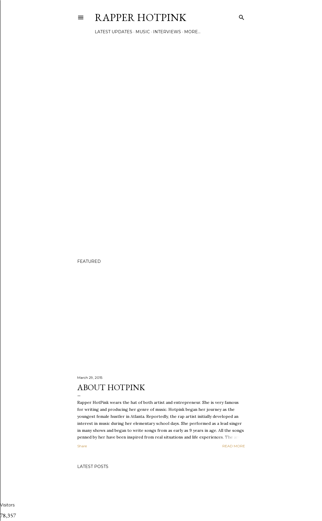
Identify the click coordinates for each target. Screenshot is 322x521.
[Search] (241, 16)
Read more (233, 446)
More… (192, 31)
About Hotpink (111, 387)
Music (143, 31)
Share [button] (82, 446)
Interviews (167, 31)
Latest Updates (113, 31)
